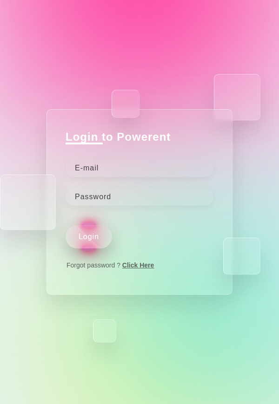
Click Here (138, 265)
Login (89, 237)
